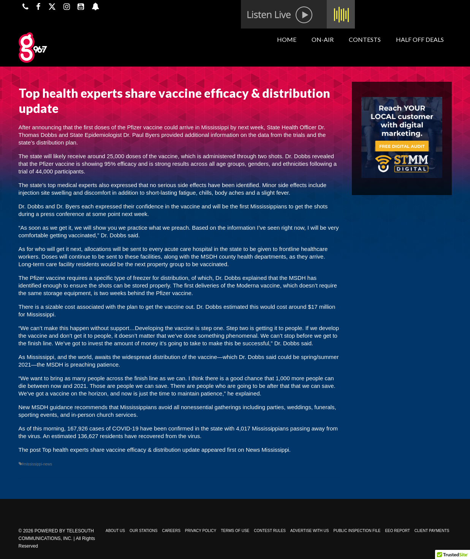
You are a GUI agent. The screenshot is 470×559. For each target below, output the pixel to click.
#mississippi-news (37, 464)
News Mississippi (267, 449)
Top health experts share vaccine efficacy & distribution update (121, 449)
